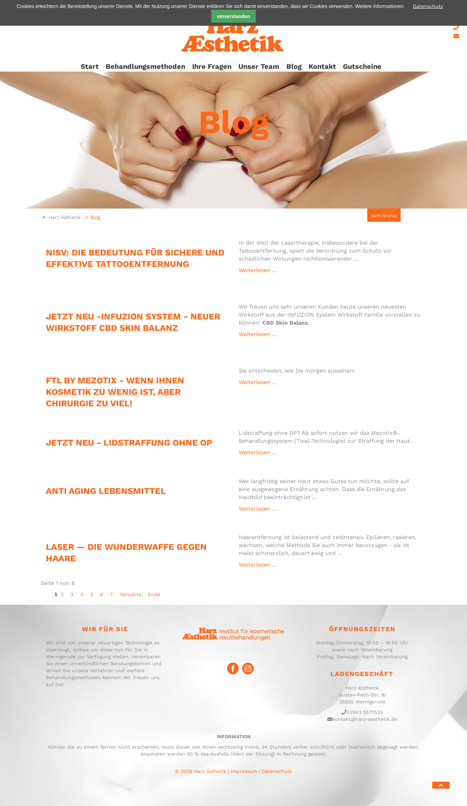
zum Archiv (384, 215)
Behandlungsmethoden (145, 66)
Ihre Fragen (211, 66)
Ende (154, 594)
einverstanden (233, 16)
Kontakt (322, 66)
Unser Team (258, 66)
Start (90, 66)
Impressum (244, 771)
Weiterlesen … (305, 452)
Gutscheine (362, 66)
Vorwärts (130, 594)
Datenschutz (428, 6)
